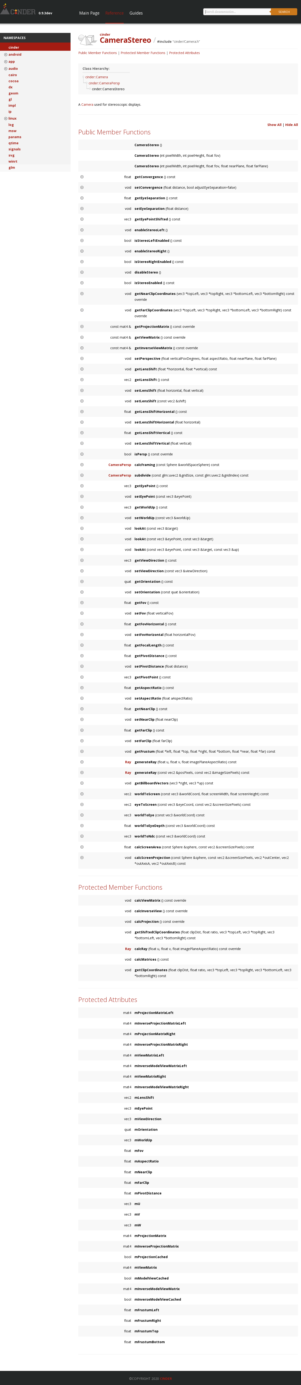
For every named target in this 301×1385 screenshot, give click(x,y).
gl (10, 99)
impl (12, 105)
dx (10, 87)
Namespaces (15, 37)
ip (10, 111)
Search (284, 12)
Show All (274, 124)
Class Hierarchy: (96, 68)
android (14, 54)
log (11, 125)
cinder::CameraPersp (104, 83)
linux (12, 118)
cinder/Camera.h (186, 41)
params (14, 137)
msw (12, 131)
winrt (12, 161)
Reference (114, 13)
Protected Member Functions (143, 53)
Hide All (291, 124)
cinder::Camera (96, 77)
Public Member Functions (97, 53)
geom (13, 93)
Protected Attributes (184, 53)
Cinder (166, 1378)
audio (13, 68)
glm (11, 167)
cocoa (13, 81)
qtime (13, 143)
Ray (128, 762)
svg (11, 155)
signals (14, 149)
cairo (12, 75)
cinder (13, 47)
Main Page (89, 13)
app (11, 61)
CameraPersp (119, 464)
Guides (136, 13)
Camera (87, 104)
